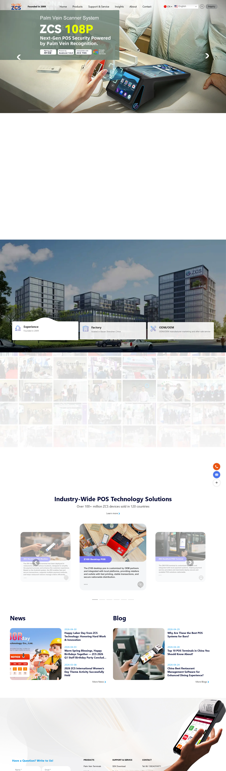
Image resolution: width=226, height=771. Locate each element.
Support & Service (98, 6)
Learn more (113, 513)
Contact (147, 6)
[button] (19, 56)
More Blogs (202, 681)
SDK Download (119, 766)
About (133, 6)
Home (63, 6)
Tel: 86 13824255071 (151, 766)
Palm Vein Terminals (92, 766)
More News (99, 681)
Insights (119, 6)
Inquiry (211, 6)
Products (77, 6)
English (180, 6)
